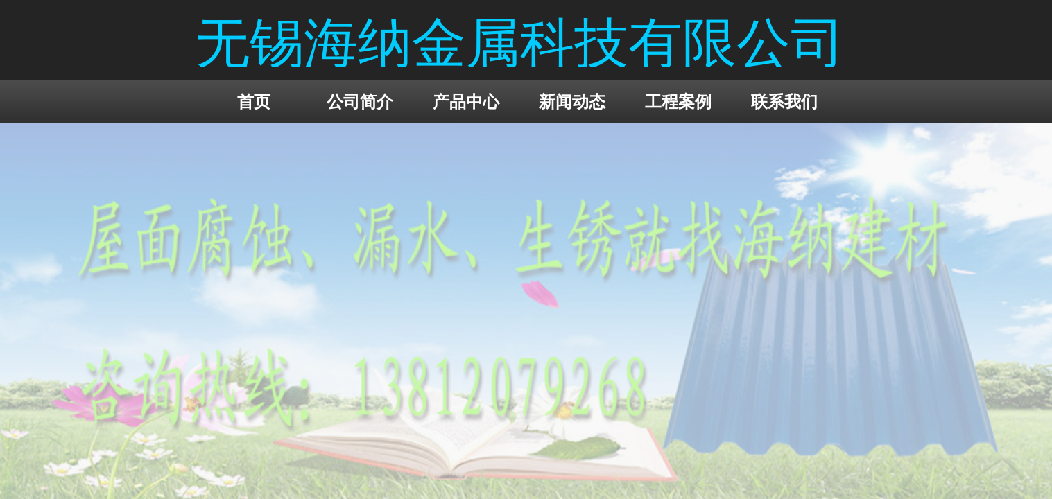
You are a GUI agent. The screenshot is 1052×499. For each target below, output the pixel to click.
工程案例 (678, 101)
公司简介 (360, 101)
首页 (253, 101)
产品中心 (466, 101)
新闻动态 (572, 101)
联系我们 (784, 101)
